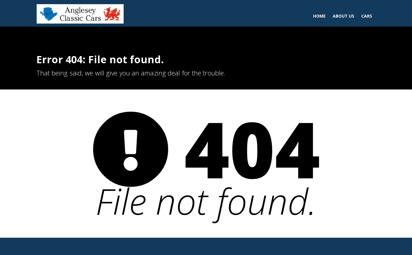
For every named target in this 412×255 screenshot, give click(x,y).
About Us (343, 16)
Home (319, 16)
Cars (366, 16)
